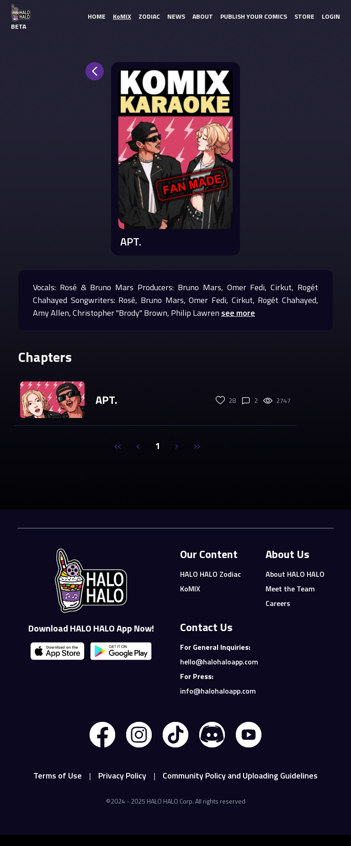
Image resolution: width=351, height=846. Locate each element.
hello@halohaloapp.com (217, 661)
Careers (278, 603)
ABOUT (202, 16)
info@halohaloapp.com (217, 690)
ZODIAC (149, 16)
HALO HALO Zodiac (210, 574)
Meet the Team (290, 588)
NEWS (176, 16)
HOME (97, 16)
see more (238, 313)
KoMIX (122, 16)
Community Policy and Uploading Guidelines (240, 775)
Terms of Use (57, 775)
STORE (304, 16)
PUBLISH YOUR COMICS (253, 16)
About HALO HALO (295, 574)
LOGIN (331, 16)
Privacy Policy (122, 775)
